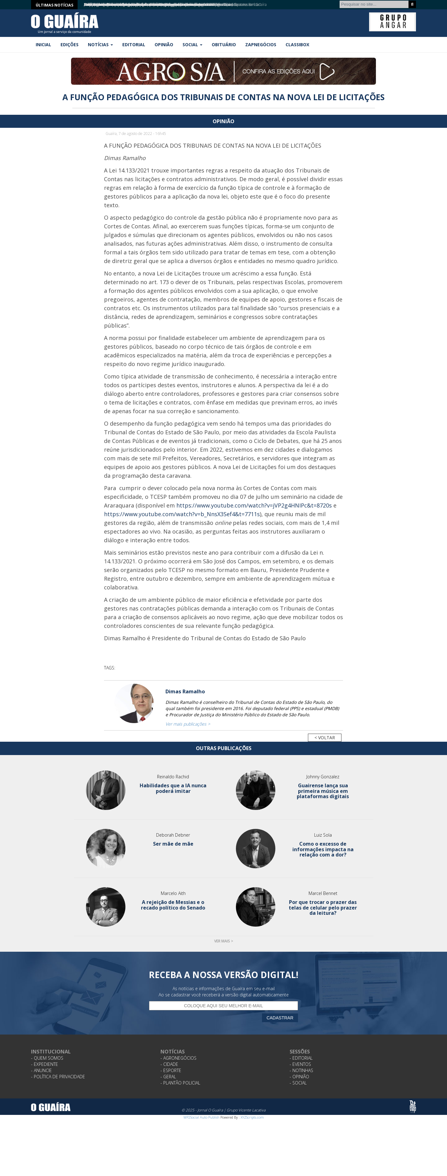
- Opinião (299, 1077)
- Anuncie (41, 1070)
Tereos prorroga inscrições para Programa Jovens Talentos (131, 4)
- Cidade (169, 1064)
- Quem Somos (47, 1058)
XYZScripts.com (252, 1117)
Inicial (43, 44)
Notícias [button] (100, 44)
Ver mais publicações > (187, 724)
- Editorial (301, 1058)
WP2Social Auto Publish (201, 1117)
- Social (298, 1083)
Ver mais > (223, 941)
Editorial (133, 44)
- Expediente (44, 1064)
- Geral (168, 1077)
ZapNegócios (260, 44)
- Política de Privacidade (58, 1077)
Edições (70, 44)
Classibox (297, 44)
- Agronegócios (178, 1058)
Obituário (224, 44)
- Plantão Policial (180, 1083)
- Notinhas (301, 1070)
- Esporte (170, 1070)
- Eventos (300, 1064)
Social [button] (192, 44)
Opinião (164, 44)
